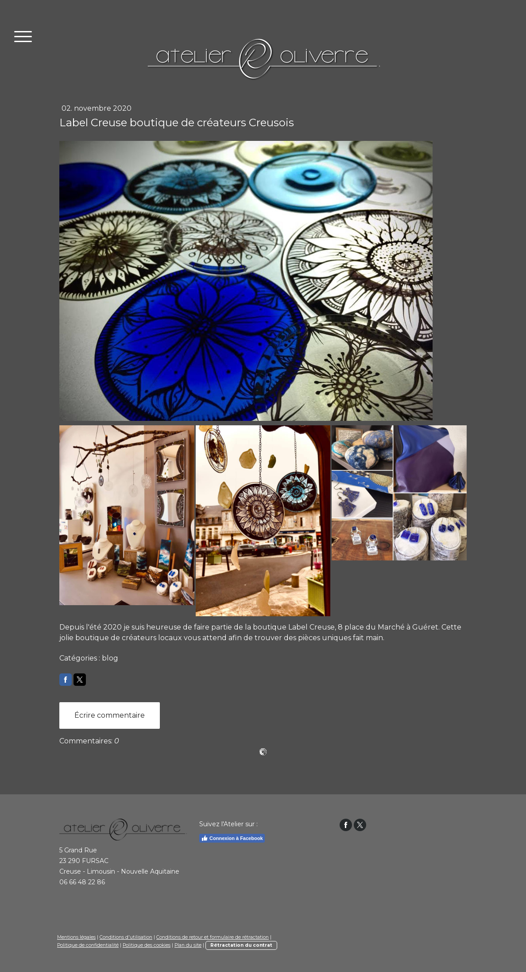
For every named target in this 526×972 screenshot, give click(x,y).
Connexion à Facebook (232, 838)
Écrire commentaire (109, 715)
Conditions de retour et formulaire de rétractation (212, 937)
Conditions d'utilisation (126, 937)
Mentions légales (76, 937)
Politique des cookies (146, 945)
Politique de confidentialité (88, 945)
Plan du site (187, 945)
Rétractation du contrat (241, 945)
